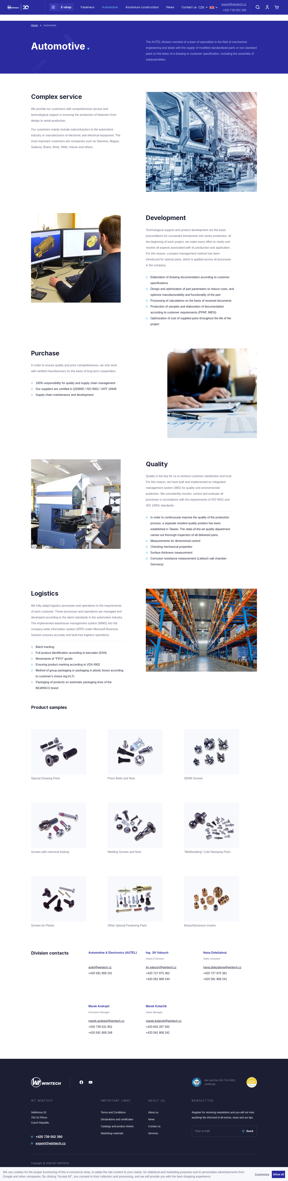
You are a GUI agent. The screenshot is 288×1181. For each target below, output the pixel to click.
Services (153, 1133)
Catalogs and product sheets (117, 1126)
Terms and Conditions (113, 1112)
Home (34, 25)
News (170, 10)
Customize (262, 1174)
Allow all (278, 1174)
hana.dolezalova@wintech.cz (222, 967)
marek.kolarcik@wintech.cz (163, 1020)
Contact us (189, 10)
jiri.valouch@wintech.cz (161, 967)
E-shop (60, 10)
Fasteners (87, 10)
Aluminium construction (142, 10)
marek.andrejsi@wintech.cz (107, 1020)
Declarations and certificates (117, 1119)
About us (153, 1112)
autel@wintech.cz (100, 967)
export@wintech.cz (234, 7)
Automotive (110, 10)
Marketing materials (112, 1133)
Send (247, 1131)
